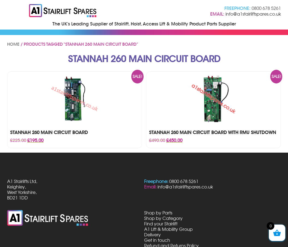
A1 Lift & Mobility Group (168, 229)
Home (13, 44)
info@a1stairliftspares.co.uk (253, 14)
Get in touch (157, 240)
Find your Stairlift (160, 223)
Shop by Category (163, 218)
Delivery (152, 234)
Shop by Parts (158, 213)
